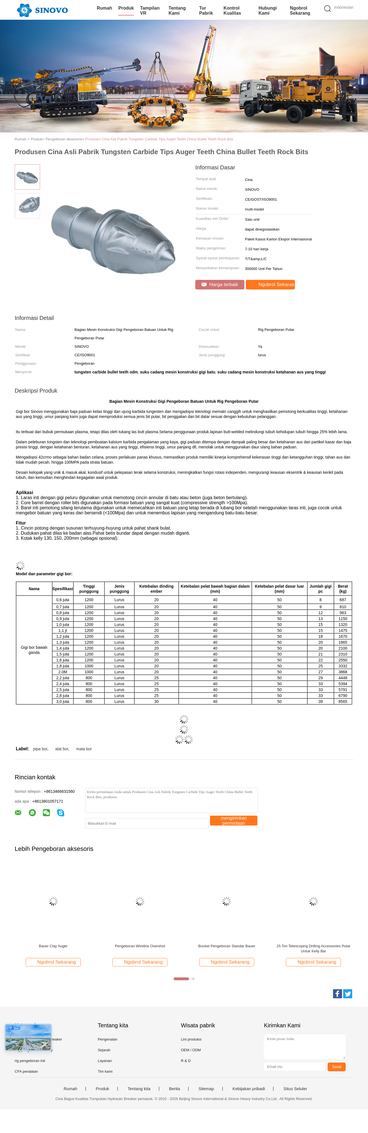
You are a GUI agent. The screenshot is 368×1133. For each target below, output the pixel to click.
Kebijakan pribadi (249, 1089)
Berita (174, 1089)
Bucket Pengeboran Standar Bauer (226, 946)
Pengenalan (107, 1039)
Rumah (104, 8)
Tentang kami (177, 11)
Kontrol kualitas (232, 11)
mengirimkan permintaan (234, 821)
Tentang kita (139, 1089)
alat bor (61, 749)
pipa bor (40, 749)
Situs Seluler (295, 1089)
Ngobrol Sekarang (300, 11)
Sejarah (104, 1050)
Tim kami (105, 1071)
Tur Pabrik (206, 11)
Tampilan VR (149, 11)
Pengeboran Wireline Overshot (140, 946)
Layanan (105, 1061)
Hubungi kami (268, 11)
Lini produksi (191, 1039)
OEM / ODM (191, 1050)
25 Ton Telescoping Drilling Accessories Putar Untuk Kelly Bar (314, 948)
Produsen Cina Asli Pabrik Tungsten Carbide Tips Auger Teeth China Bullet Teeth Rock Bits (159, 139)
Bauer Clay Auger (53, 946)
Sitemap (206, 1089)
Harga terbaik (219, 284)
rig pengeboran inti (30, 1061)
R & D (186, 1061)
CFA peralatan (26, 1071)
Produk (126, 8)
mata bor (84, 749)
